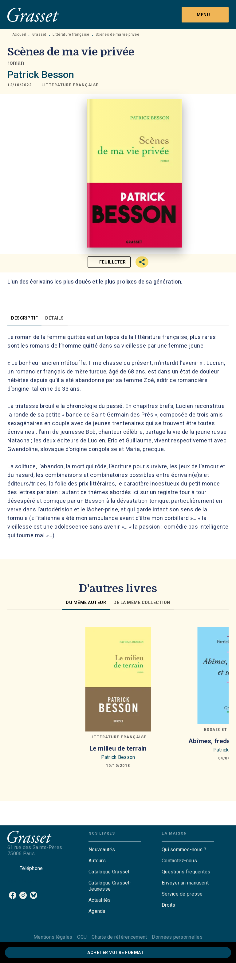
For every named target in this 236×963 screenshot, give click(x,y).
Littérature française (71, 34)
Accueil (19, 34)
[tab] (24, 318)
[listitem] (12, 895)
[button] (70, 85)
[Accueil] (33, 14)
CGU (82, 937)
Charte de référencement (119, 937)
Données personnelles (177, 937)
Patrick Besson (40, 74)
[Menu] (205, 14)
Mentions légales (52, 937)
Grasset (39, 34)
